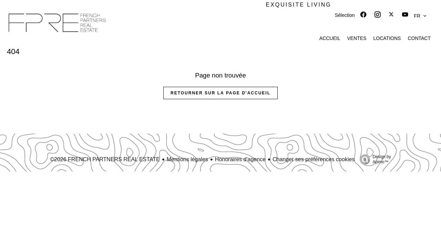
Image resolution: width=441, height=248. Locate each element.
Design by (373, 159)
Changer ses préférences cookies (314, 159)
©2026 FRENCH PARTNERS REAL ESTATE (105, 159)
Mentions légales (187, 159)
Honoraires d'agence (240, 159)
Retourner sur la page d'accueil (220, 93)
